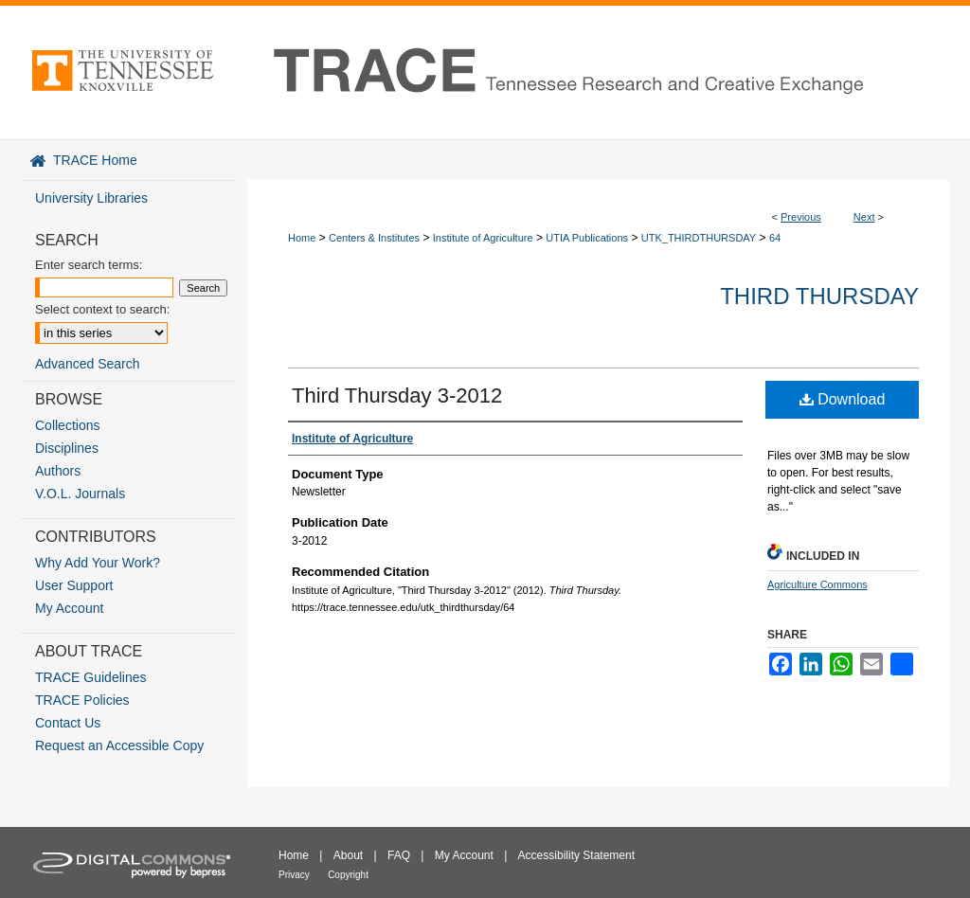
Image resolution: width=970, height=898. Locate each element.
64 (775, 237)
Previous (801, 217)
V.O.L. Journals (80, 493)
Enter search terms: (88, 265)
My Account (69, 608)
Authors (58, 470)
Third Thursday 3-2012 (397, 395)
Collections (67, 425)
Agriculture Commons (817, 584)
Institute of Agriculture (483, 237)
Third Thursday (819, 296)
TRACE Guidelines (91, 677)
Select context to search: (102, 309)
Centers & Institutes (374, 237)
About (348, 855)
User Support (74, 585)
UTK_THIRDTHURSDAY (698, 237)
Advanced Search (87, 363)
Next (864, 217)
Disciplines (67, 448)
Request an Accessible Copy (119, 745)
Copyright (348, 875)
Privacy (294, 875)
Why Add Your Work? (97, 562)
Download (842, 399)
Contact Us (67, 722)
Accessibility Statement (576, 855)
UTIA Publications (587, 237)
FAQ (398, 855)
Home (301, 237)
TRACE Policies (82, 700)
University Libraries (91, 198)
